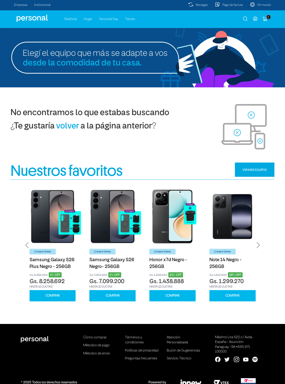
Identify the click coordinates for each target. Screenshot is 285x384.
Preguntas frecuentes (141, 358)
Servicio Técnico (179, 358)
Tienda (130, 19)
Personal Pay (108, 19)
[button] (27, 245)
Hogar (88, 19)
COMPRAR (53, 295)
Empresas (21, 5)
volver (67, 126)
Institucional (42, 5)
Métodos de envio (96, 353)
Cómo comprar (95, 337)
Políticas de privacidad (141, 350)
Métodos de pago (96, 345)
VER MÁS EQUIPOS (255, 169)
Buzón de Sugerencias (183, 350)
